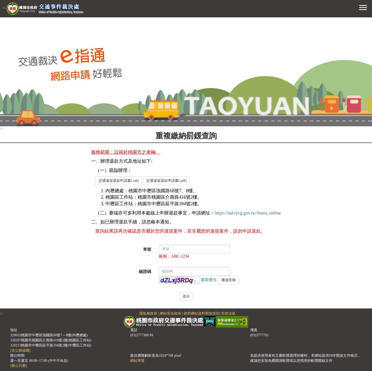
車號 (147, 249)
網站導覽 (137, 361)
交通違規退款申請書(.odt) (119, 181)
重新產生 (209, 279)
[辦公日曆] (18, 366)
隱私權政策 (148, 313)
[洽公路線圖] (20, 350)
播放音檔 (228, 280)
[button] (363, 7)
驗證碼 (145, 271)
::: (4, 7)
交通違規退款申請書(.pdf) (166, 181)
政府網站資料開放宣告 (202, 313)
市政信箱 (228, 313)
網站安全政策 (170, 313)
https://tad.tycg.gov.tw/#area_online (248, 213)
